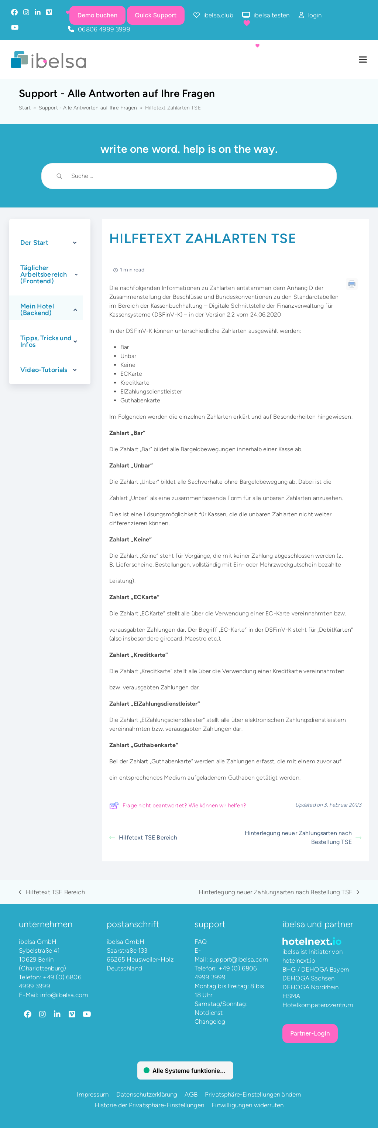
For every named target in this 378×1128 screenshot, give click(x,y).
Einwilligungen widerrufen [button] (248, 1105)
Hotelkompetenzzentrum (318, 1005)
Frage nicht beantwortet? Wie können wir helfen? (177, 805)
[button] (363, 60)
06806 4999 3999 (104, 29)
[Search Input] (198, 176)
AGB (191, 1094)
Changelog (210, 1021)
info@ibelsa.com (64, 995)
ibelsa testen (271, 15)
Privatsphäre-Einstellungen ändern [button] (253, 1094)
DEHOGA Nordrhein (310, 987)
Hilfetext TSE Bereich (143, 837)
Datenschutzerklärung (146, 1094)
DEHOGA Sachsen (308, 978)
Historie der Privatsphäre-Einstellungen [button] (149, 1105)
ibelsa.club (218, 15)
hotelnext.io (298, 960)
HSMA (291, 996)
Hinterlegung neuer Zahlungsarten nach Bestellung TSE (303, 837)
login (314, 15)
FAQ (201, 941)
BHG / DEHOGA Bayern (315, 969)
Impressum (93, 1094)
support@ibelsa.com (238, 959)
